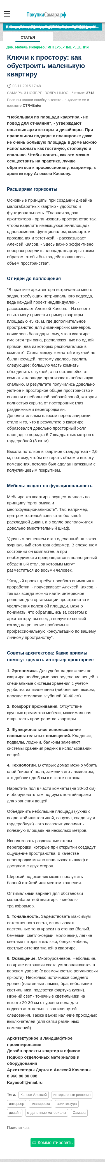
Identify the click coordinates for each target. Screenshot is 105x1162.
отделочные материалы (46, 1113)
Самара (79, 1113)
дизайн (14, 1113)
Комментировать (52, 1142)
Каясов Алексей (33, 1095)
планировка (40, 1104)
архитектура (67, 1104)
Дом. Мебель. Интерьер (25, 47)
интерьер (16, 1104)
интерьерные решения (72, 1095)
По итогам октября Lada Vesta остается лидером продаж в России (54, 27)
